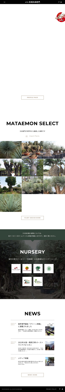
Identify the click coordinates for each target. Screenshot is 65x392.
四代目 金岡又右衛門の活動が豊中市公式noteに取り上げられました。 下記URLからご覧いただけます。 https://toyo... (30, 363)
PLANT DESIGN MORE (32, 218)
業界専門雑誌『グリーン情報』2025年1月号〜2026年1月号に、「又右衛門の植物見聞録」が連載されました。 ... (30, 331)
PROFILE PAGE (32, 97)
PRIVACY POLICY (51, 389)
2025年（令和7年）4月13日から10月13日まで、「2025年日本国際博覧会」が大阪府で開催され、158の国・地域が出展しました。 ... (30, 349)
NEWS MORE (32, 375)
